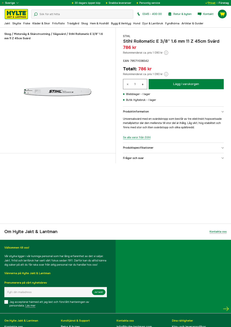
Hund (136, 23)
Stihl (127, 36)
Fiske (26, 23)
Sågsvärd (59, 34)
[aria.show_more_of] (13, 3)
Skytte (16, 23)
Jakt (7, 23)
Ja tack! (98, 292)
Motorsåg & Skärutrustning (32, 34)
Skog (84, 23)
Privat (210, 3)
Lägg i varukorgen (186, 84)
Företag (224, 3)
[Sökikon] (36, 14)
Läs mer (30, 305)
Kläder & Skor (41, 23)
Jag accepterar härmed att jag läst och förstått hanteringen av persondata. (49, 303)
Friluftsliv (58, 23)
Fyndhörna (172, 23)
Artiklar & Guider (192, 23)
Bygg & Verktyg (121, 23)
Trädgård (73, 23)
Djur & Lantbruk (152, 23)
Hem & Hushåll (99, 23)
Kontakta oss (218, 231)
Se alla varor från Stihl (136, 137)
